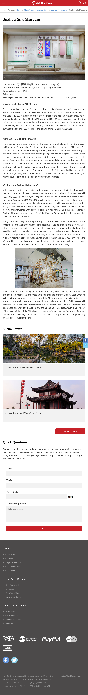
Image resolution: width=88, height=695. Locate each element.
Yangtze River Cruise (13, 562)
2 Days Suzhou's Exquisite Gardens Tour (24, 367)
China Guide (29, 10)
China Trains (10, 570)
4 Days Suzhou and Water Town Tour (23, 413)
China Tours (10, 554)
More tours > (70, 431)
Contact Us (10, 589)
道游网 (47, 686)
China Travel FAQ (12, 585)
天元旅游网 (35, 686)
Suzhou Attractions (59, 10)
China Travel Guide (13, 566)
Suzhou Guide (42, 10)
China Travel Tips (12, 593)
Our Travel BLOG (12, 615)
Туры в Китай (8, 686)
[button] (44, 3)
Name (9, 468)
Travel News (10, 611)
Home (19, 10)
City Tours (9, 558)
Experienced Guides (13, 597)
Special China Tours (13, 619)
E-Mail (9, 480)
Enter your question (16, 503)
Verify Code (12, 492)
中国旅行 (22, 686)
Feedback (9, 623)
